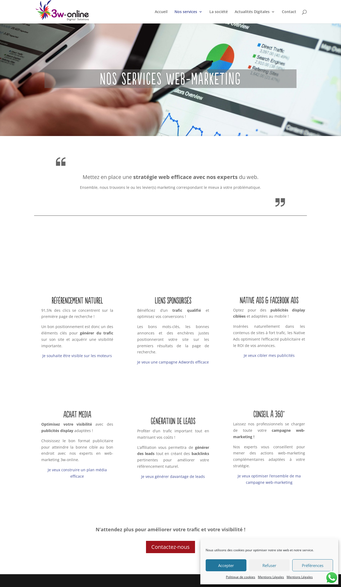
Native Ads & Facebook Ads (269, 300)
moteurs (104, 355)
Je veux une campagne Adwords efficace (173, 362)
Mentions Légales (271, 577)
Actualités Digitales (252, 12)
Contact (289, 12)
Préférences (312, 565)
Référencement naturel (77, 300)
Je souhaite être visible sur (66, 355)
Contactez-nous (170, 546)
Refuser (269, 565)
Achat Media (77, 414)
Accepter (226, 565)
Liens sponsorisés (173, 300)
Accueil (161, 12)
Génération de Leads (173, 421)
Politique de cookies (240, 577)
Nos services (185, 12)
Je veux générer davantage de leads (173, 476)
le (92, 355)
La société (218, 12)
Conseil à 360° (269, 414)
